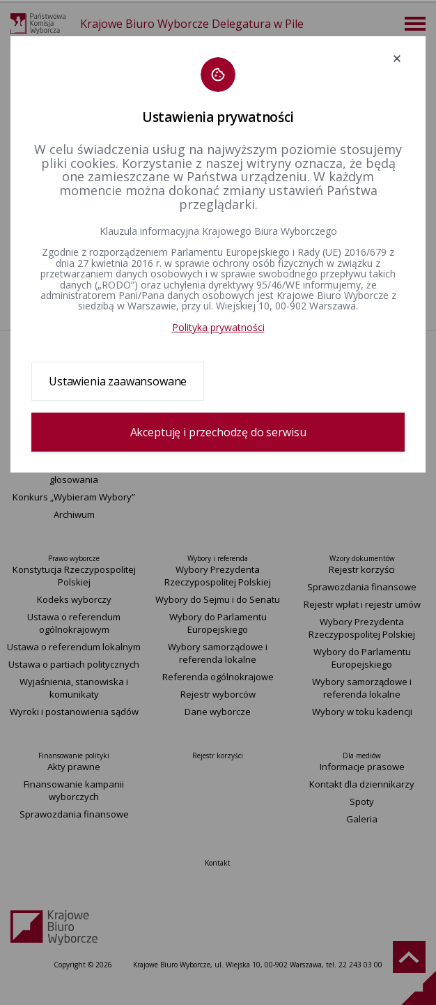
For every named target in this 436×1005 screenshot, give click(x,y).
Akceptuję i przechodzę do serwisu (218, 432)
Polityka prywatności (218, 327)
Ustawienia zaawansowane (118, 381)
